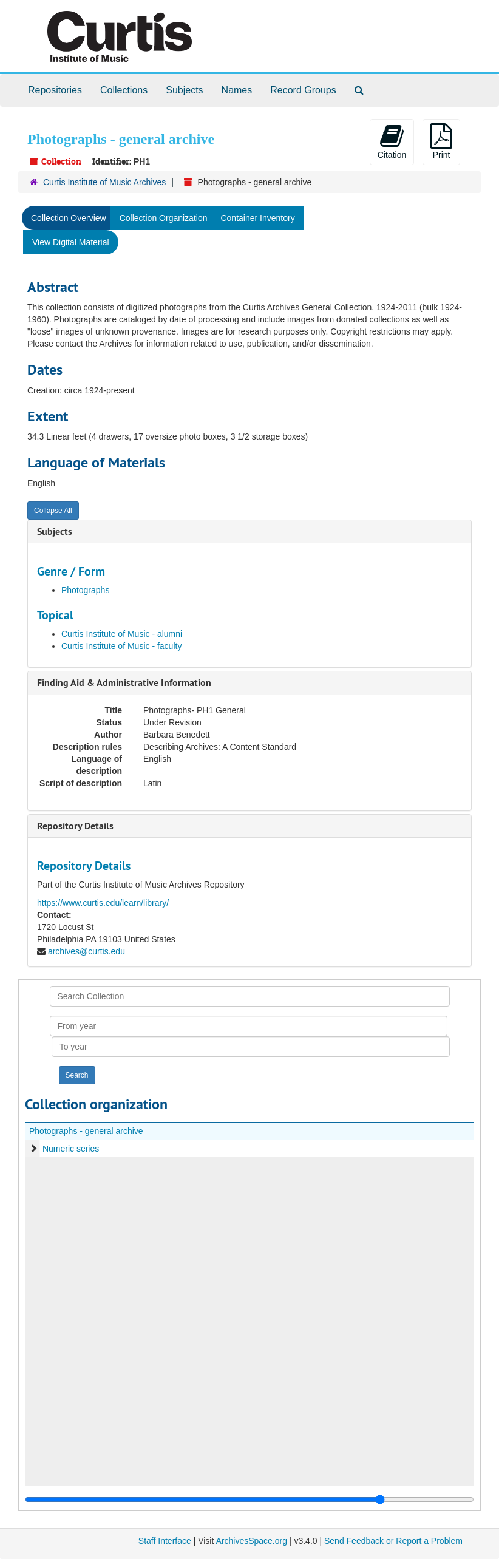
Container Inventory (257, 218)
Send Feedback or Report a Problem (393, 1541)
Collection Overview (68, 218)
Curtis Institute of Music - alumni (121, 634)
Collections (124, 90)
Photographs (85, 590)
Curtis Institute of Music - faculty (121, 646)
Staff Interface (164, 1541)
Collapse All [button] (53, 510)
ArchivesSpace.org (251, 1541)
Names (237, 90)
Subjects (184, 90)
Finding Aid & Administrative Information (124, 682)
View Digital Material (70, 242)
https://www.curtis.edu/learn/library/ (103, 903)
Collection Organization (164, 218)
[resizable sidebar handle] (249, 1499)
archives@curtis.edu (86, 951)
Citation (392, 141)
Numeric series (70, 1148)
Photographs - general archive (86, 1131)
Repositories (55, 90)
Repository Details (75, 826)
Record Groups (303, 90)
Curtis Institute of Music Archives (104, 182)
